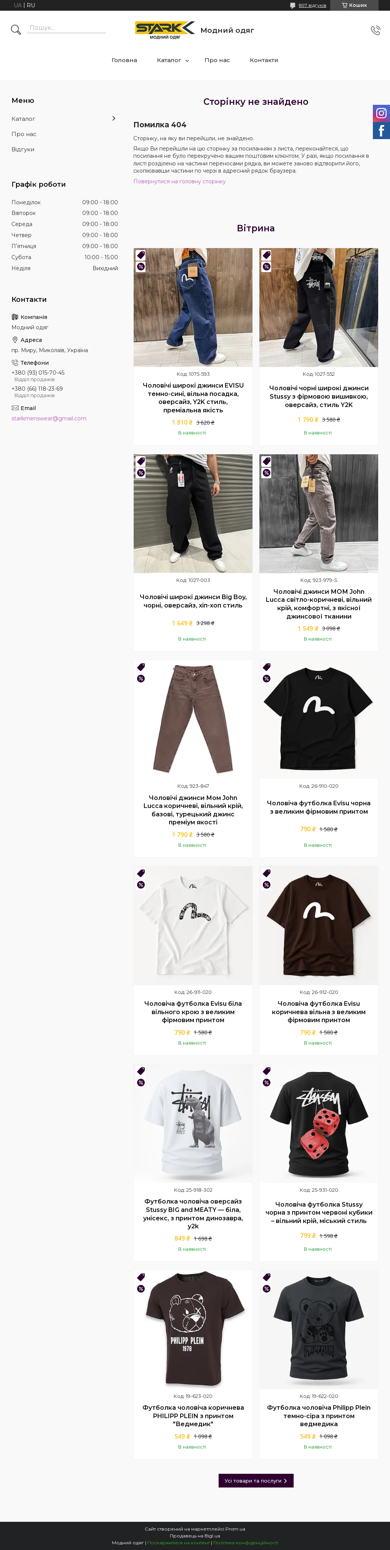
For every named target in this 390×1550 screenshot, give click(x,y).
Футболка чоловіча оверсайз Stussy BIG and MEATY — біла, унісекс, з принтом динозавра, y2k (193, 1214)
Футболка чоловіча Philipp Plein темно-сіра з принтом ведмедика (319, 1416)
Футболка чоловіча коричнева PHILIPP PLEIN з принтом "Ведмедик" (193, 1416)
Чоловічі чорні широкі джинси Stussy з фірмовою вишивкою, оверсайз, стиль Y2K (319, 396)
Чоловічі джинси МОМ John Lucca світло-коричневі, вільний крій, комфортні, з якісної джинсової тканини (319, 604)
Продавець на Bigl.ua (195, 1536)
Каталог (169, 60)
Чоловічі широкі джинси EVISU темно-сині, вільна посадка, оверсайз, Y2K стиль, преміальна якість (193, 398)
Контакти (264, 60)
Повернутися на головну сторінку (179, 181)
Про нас (217, 60)
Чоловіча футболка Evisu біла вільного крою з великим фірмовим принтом (193, 1012)
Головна (124, 60)
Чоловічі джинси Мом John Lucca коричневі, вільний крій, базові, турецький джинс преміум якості (193, 810)
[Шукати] (16, 30)
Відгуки (22, 149)
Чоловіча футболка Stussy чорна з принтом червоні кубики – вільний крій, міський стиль (318, 1213)
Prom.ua (235, 1529)
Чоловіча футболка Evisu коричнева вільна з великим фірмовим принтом (319, 1012)
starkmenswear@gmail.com (48, 418)
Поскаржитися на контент (178, 1542)
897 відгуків (312, 5)
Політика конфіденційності (245, 1542)
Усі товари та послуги (253, 1481)
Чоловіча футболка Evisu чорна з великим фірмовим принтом (319, 807)
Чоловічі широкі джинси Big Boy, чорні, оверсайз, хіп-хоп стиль (193, 601)
